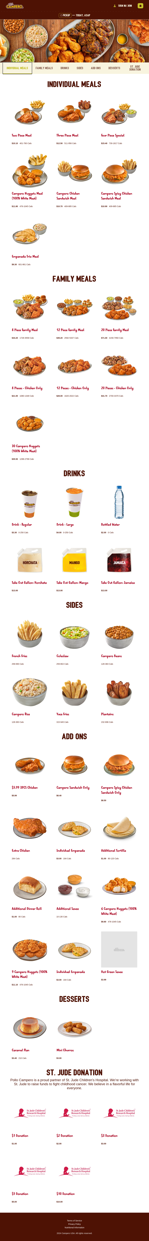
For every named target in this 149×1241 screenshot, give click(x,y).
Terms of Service (74, 1220)
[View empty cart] (140, 5)
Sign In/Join (122, 6)
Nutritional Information (74, 1227)
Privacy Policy (74, 1224)
